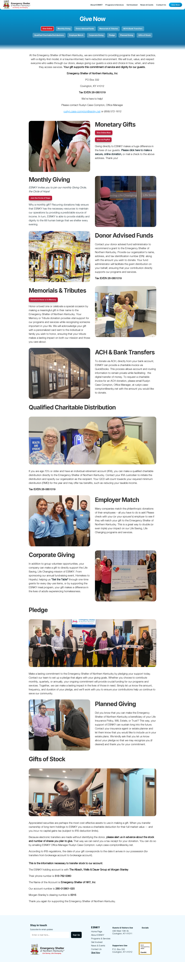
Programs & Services (114, 5)
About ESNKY (96, 5)
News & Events (146, 5)
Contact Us (161, 5)
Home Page (96, 931)
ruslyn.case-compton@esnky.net (82, 111)
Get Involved (132, 5)
